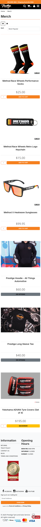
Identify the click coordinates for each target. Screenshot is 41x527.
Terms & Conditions (15, 506)
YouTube (30, 491)
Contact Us (5, 451)
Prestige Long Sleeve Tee (20, 344)
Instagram (18, 491)
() (29, 6)
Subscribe (20, 502)
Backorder (23, 426)
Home (3, 11)
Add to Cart (23, 97)
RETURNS (4, 445)
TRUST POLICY (5, 448)
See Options (20, 294)
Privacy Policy (27, 506)
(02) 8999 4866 (11, 2)
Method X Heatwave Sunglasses (20, 212)
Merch (9, 11)
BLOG (3, 453)
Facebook (7, 491)
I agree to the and (16, 506)
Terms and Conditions (9, 456)
